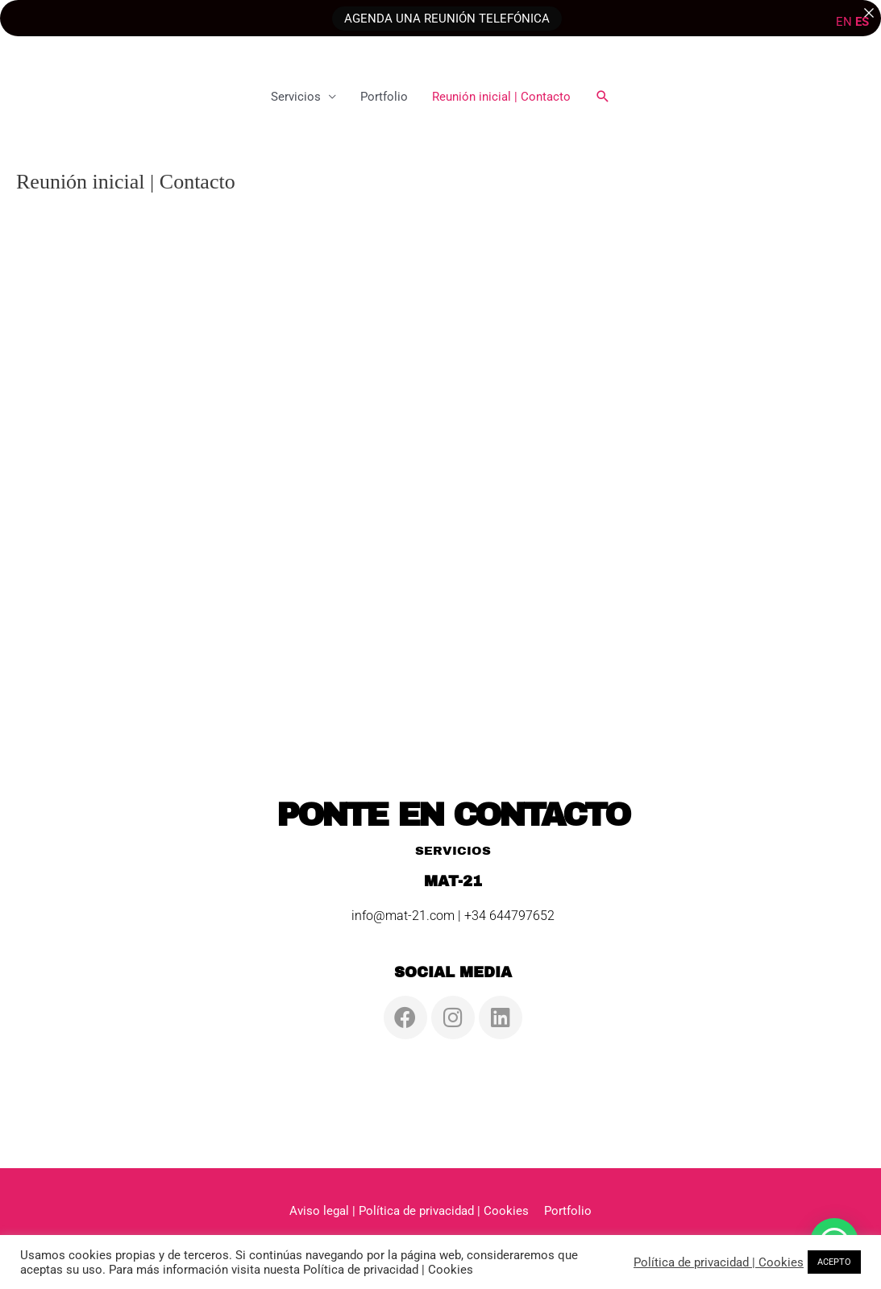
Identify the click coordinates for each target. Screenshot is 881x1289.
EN (844, 22)
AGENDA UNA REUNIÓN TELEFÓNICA (447, 17)
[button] (603, 97)
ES (862, 22)
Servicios (296, 96)
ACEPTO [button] (834, 1262)
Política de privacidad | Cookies (719, 1262)
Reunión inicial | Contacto (501, 96)
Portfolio (384, 96)
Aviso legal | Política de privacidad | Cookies (409, 1211)
